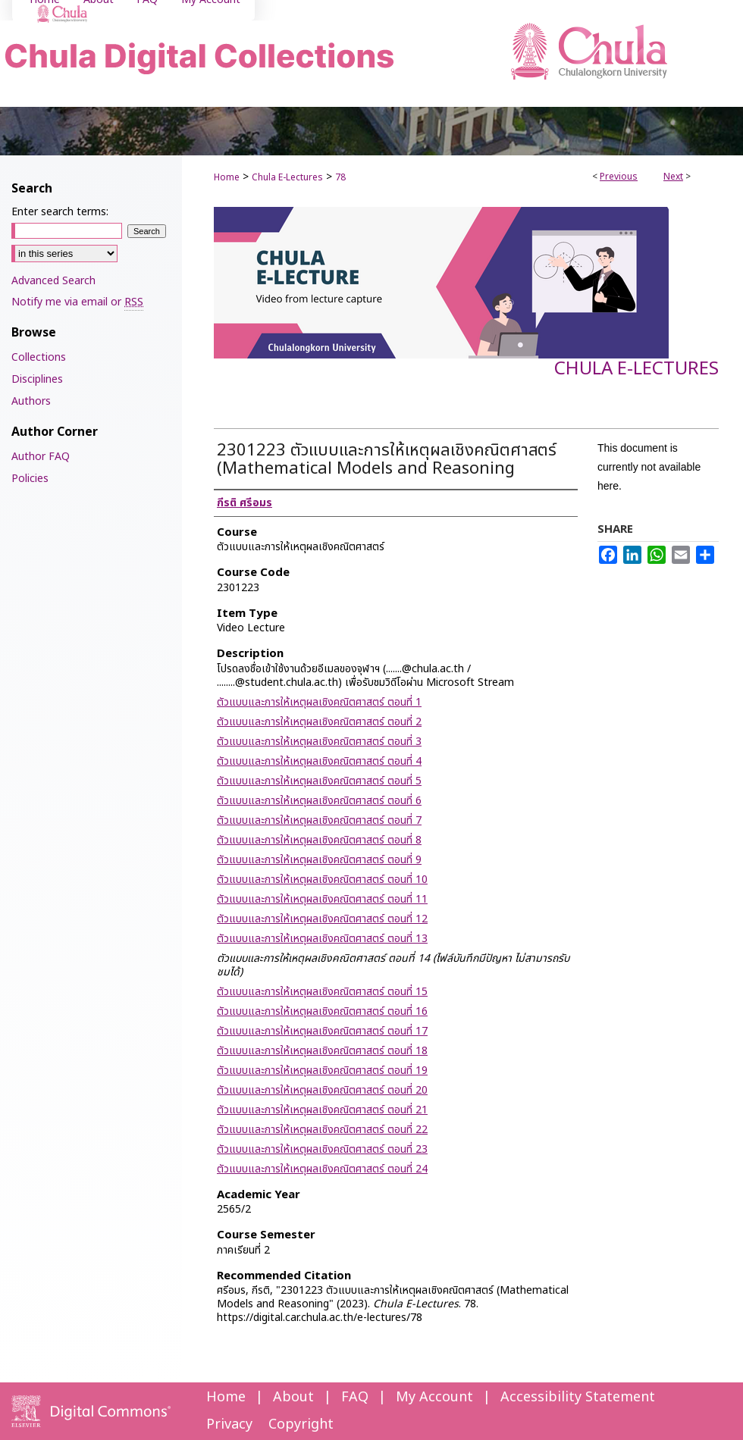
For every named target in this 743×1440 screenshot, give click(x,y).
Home (227, 177)
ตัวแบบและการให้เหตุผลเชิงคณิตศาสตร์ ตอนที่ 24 (322, 1169)
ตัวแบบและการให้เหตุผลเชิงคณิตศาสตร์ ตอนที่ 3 (319, 742)
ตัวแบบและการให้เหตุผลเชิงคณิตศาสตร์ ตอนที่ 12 (322, 919)
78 (340, 177)
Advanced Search (53, 281)
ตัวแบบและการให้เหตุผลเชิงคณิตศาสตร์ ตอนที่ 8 (319, 840)
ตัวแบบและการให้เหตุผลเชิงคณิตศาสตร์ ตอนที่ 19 (322, 1070)
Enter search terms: (59, 212)
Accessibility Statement (577, 1397)
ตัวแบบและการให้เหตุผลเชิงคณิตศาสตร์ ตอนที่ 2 (319, 722)
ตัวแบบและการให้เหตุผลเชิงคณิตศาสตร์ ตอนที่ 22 (322, 1130)
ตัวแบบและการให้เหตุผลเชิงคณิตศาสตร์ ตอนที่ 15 (322, 992)
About (293, 1397)
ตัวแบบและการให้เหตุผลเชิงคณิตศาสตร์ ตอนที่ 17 (322, 1031)
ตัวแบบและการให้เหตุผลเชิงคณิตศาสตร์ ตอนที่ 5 (319, 781)
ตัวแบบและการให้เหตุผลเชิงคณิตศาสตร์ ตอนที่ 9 (319, 860)
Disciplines (37, 379)
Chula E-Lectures (287, 177)
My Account (434, 1397)
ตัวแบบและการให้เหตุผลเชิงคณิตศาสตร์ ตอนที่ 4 (319, 761)
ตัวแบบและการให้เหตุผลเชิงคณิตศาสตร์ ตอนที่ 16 (322, 1011)
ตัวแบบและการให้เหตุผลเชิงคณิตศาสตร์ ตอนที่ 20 (322, 1090)
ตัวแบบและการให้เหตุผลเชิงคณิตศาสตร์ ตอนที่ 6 (319, 801)
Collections (38, 357)
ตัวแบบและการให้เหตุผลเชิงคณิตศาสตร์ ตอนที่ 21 (322, 1110)
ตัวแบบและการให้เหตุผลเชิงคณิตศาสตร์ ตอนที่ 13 (322, 939)
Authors (31, 401)
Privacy (229, 1424)
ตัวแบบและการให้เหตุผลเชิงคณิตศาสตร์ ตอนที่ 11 (322, 899)
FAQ (354, 1397)
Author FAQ (40, 457)
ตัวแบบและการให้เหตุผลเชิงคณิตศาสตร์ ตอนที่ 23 (322, 1149)
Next (673, 176)
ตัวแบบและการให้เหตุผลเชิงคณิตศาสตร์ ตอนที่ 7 (319, 820)
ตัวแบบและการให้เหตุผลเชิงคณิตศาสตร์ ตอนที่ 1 (319, 702)
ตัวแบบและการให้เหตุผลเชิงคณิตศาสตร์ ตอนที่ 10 (322, 879)
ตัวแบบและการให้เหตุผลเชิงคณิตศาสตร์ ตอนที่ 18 (322, 1051)
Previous (619, 176)
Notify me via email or (77, 302)
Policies (30, 479)
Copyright (301, 1424)
